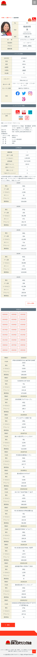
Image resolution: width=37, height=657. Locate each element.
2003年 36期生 (27, 45)
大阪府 (24, 70)
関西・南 (27, 36)
